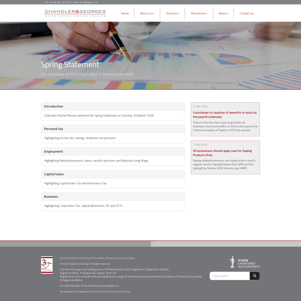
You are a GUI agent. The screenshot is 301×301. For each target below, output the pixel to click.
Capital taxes (54, 174)
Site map (85, 258)
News (223, 13)
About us (147, 13)
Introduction (53, 106)
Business (51, 196)
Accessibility (98, 258)
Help (131, 258)
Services (172, 13)
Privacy (123, 258)
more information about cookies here (114, 291)
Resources (199, 13)
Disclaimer (112, 258)
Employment (53, 151)
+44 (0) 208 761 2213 (60, 2)
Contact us (247, 13)
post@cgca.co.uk (89, 2)
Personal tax (53, 128)
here (116, 286)
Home (125, 13)
